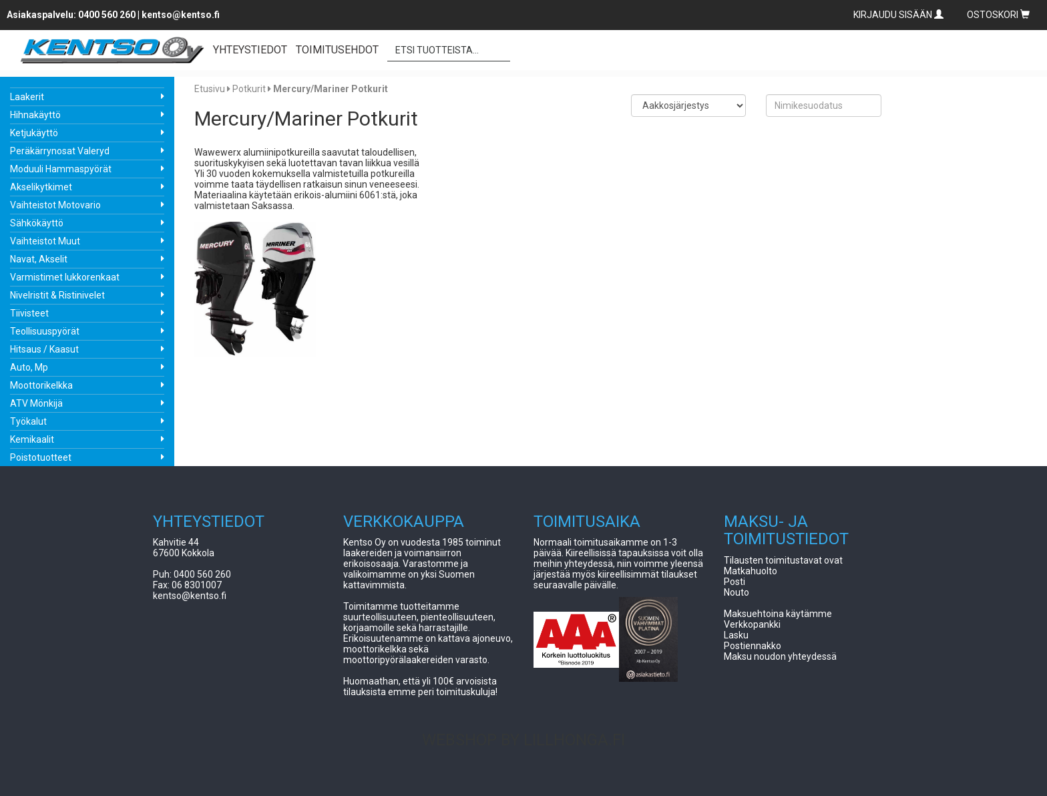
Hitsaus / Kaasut (44, 349)
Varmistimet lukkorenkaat (65, 277)
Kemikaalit (32, 439)
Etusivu (209, 88)
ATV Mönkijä (36, 403)
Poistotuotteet (40, 457)
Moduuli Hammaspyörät (61, 169)
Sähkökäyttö (36, 223)
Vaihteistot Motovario (55, 205)
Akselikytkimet (41, 187)
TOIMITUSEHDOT (337, 49)
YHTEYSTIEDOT (250, 49)
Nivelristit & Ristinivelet (57, 295)
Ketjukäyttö (34, 133)
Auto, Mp (29, 367)
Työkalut (28, 421)
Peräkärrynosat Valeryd (60, 151)
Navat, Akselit (38, 259)
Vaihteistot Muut (45, 241)
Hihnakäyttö (35, 115)
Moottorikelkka (41, 385)
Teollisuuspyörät (44, 331)
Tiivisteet (29, 313)
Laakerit (27, 96)
